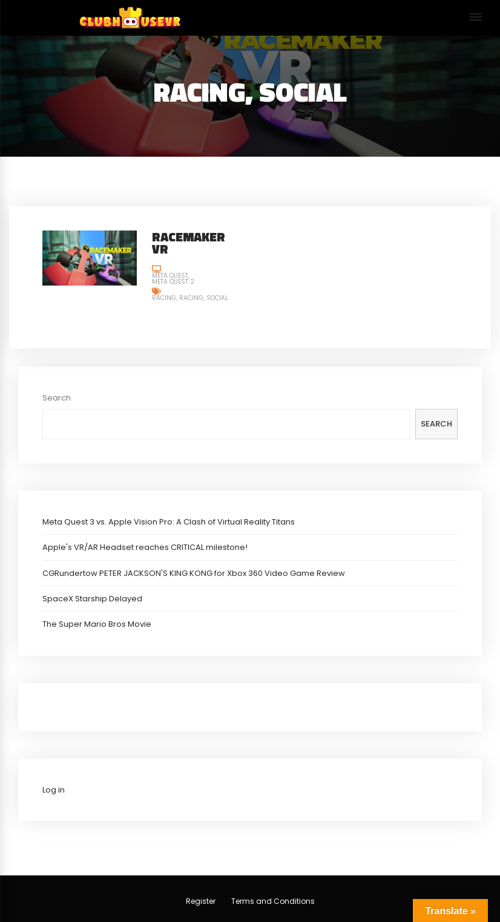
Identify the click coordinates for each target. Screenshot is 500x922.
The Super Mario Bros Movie (96, 624)
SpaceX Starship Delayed (92, 598)
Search (56, 398)
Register (200, 901)
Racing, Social (203, 298)
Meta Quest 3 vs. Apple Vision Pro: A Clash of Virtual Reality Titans (168, 522)
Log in (53, 790)
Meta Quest (170, 276)
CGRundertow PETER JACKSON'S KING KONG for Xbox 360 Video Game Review (193, 573)
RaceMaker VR (188, 243)
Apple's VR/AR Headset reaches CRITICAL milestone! (145, 547)
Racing (164, 298)
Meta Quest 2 (173, 282)
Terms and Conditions (273, 901)
